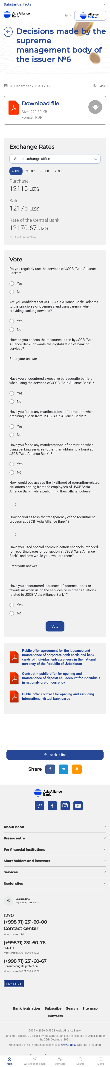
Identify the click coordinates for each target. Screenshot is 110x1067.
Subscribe (53, 1009)
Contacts (55, 1016)
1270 (9, 915)
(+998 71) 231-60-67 (25, 961)
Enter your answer (23, 359)
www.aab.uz (68, 1044)
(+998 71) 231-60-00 (25, 922)
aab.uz (17, 14)
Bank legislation (26, 1009)
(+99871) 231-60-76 (24, 942)
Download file (40, 103)
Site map (90, 1009)
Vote (55, 626)
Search (72, 1009)
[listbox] (55, 159)
